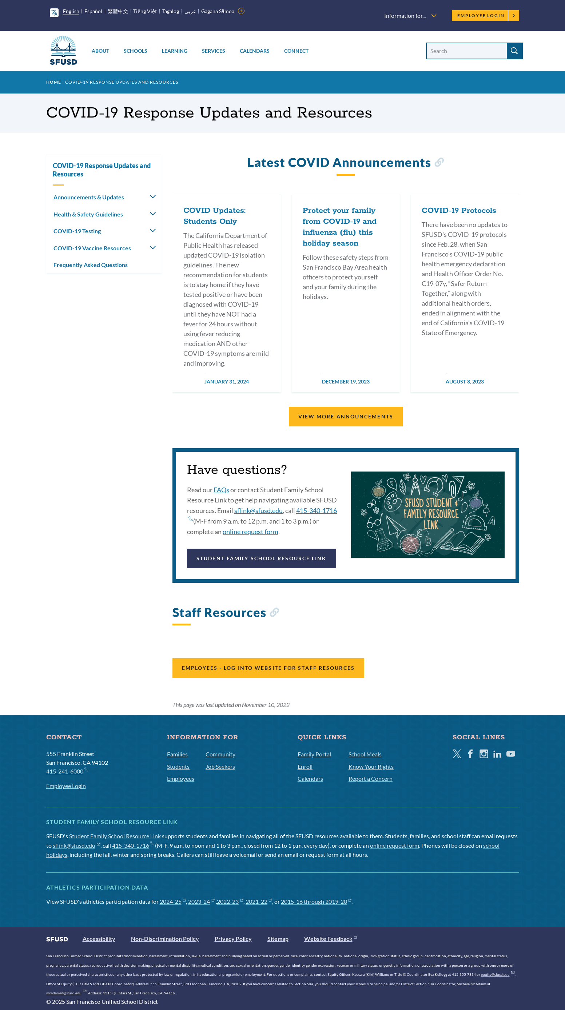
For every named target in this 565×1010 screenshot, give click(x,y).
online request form (250, 532)
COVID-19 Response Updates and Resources (102, 170)
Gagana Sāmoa (217, 11)
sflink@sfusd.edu (258, 510)
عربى (190, 11)
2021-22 (259, 901)
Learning (174, 51)
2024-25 (173, 901)
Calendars (255, 51)
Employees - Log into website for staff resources (268, 668)
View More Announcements (345, 416)
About (100, 51)
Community (220, 754)
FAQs (221, 490)
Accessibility (99, 938)
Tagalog (170, 11)
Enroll (305, 766)
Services (213, 51)
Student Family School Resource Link (261, 558)
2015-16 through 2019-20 (316, 901)
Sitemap (278, 938)
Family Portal (314, 754)
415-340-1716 (133, 845)
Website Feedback (330, 938)
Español (93, 11)
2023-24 (201, 901)
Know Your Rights (371, 766)
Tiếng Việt (145, 11)
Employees (180, 778)
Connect (296, 51)
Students (178, 766)
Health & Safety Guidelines (88, 214)
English (71, 11)
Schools (135, 51)
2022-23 (230, 901)
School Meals (365, 754)
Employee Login (486, 15)
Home (53, 82)
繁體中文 (118, 11)
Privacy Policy (233, 938)
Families (177, 754)
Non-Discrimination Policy (165, 938)
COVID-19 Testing (77, 230)
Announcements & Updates (88, 197)
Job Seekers (220, 766)
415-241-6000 (67, 771)
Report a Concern (371, 778)
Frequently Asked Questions (90, 264)
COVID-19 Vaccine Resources (92, 247)
